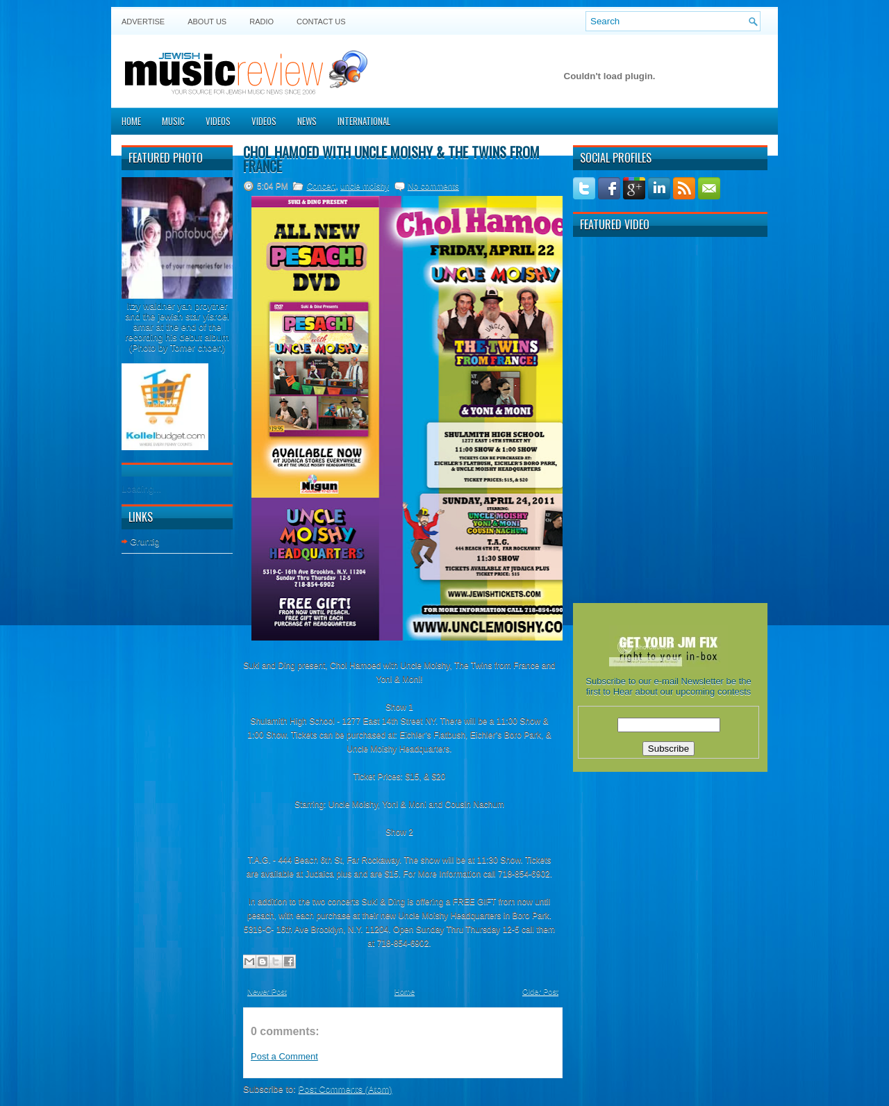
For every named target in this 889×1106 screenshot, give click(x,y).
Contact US (321, 21)
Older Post (540, 991)
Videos (218, 121)
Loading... (141, 489)
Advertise (143, 21)
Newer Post (267, 991)
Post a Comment (284, 1056)
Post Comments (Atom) (345, 1089)
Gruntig (145, 541)
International (364, 121)
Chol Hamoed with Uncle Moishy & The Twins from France (391, 159)
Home (131, 121)
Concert (320, 186)
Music (173, 121)
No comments (433, 186)
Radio (261, 21)
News (307, 121)
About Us (207, 21)
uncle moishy (364, 186)
